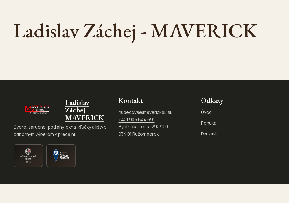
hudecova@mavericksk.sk (145, 113)
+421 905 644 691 (137, 120)
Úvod (206, 113)
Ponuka (208, 124)
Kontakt (209, 134)
